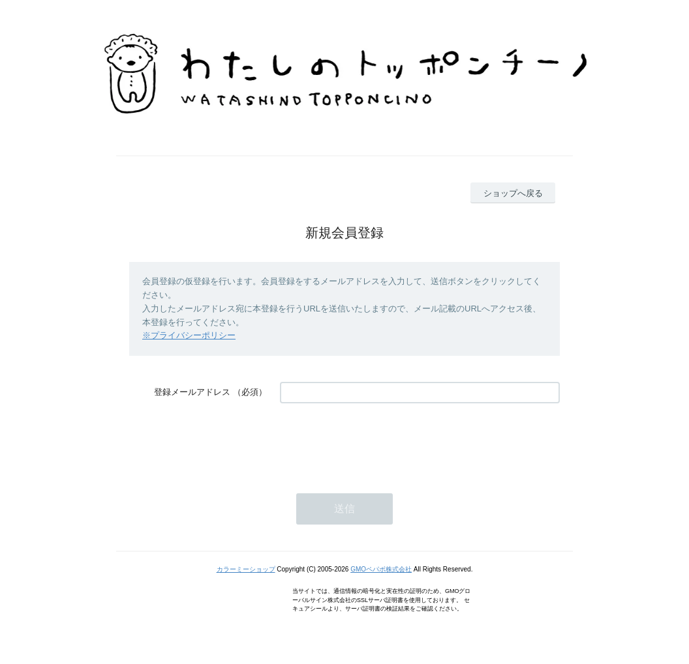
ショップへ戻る (513, 193)
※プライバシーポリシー (189, 335)
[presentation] (379, 441)
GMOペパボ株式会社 (381, 569)
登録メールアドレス (192, 392)
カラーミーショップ (246, 569)
